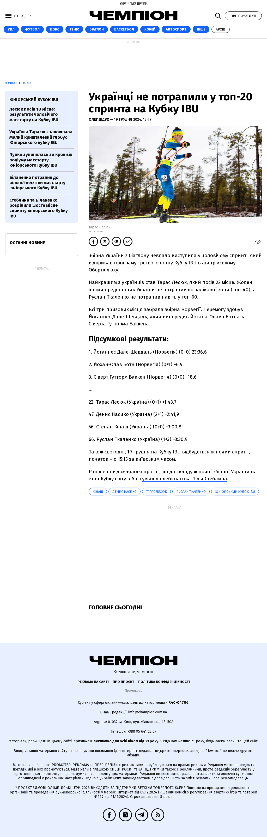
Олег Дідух (99, 119)
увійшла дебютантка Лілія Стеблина (184, 479)
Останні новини (28, 242)
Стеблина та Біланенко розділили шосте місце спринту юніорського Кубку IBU (38, 208)
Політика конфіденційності (164, 682)
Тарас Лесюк (156, 492)
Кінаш (98, 492)
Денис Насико (124, 492)
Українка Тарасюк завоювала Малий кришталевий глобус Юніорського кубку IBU (40, 137)
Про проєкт (123, 682)
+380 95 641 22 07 (142, 731)
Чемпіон (11, 83)
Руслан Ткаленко (191, 492)
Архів (220, 29)
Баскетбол (124, 29)
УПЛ (11, 29)
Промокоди (134, 691)
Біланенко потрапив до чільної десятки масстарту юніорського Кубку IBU (37, 183)
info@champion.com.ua (147, 712)
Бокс (54, 29)
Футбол (32, 29)
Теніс (74, 29)
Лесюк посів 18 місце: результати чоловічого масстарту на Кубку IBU (33, 114)
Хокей (149, 29)
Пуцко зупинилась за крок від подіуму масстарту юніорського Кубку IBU (40, 160)
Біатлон (96, 29)
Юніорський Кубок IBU (235, 492)
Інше (201, 29)
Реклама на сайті (93, 682)
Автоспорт (176, 29)
